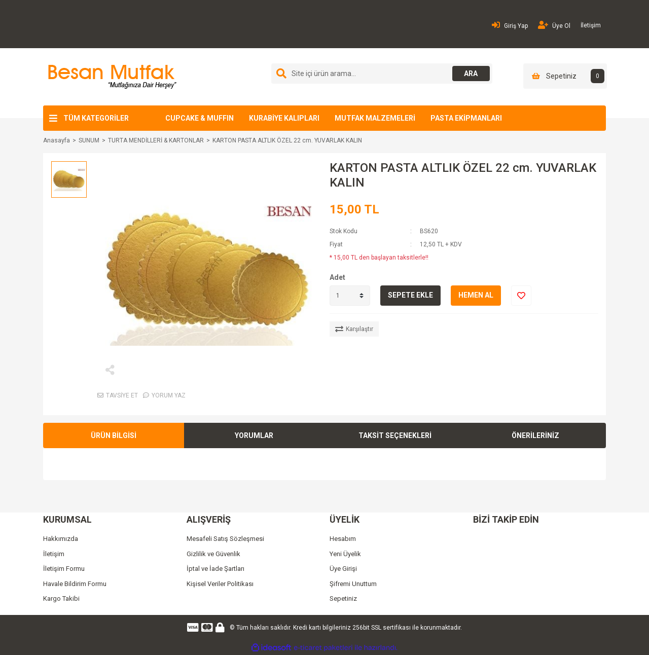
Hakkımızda (60, 538)
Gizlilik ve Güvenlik (213, 554)
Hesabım (343, 538)
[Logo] (110, 76)
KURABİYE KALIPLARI (284, 118)
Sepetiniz (343, 598)
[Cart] (565, 76)
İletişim (591, 25)
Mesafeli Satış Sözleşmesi (225, 538)
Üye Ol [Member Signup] (554, 25)
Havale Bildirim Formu (74, 584)
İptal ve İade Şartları (215, 568)
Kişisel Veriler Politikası (220, 584)
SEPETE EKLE (410, 295)
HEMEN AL (475, 295)
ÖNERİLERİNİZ (535, 435)
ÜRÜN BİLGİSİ (113, 435)
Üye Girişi (343, 568)
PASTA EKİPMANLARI (466, 118)
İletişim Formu (64, 568)
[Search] (381, 73)
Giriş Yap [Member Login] (510, 25)
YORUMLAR (254, 435)
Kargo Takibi (61, 598)
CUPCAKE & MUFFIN (199, 118)
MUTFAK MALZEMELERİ (375, 118)
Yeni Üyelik (345, 554)
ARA (470, 73)
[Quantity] (350, 295)
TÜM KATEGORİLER (96, 118)
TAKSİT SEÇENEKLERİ (394, 435)
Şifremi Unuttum (353, 584)
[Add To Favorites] (521, 295)
